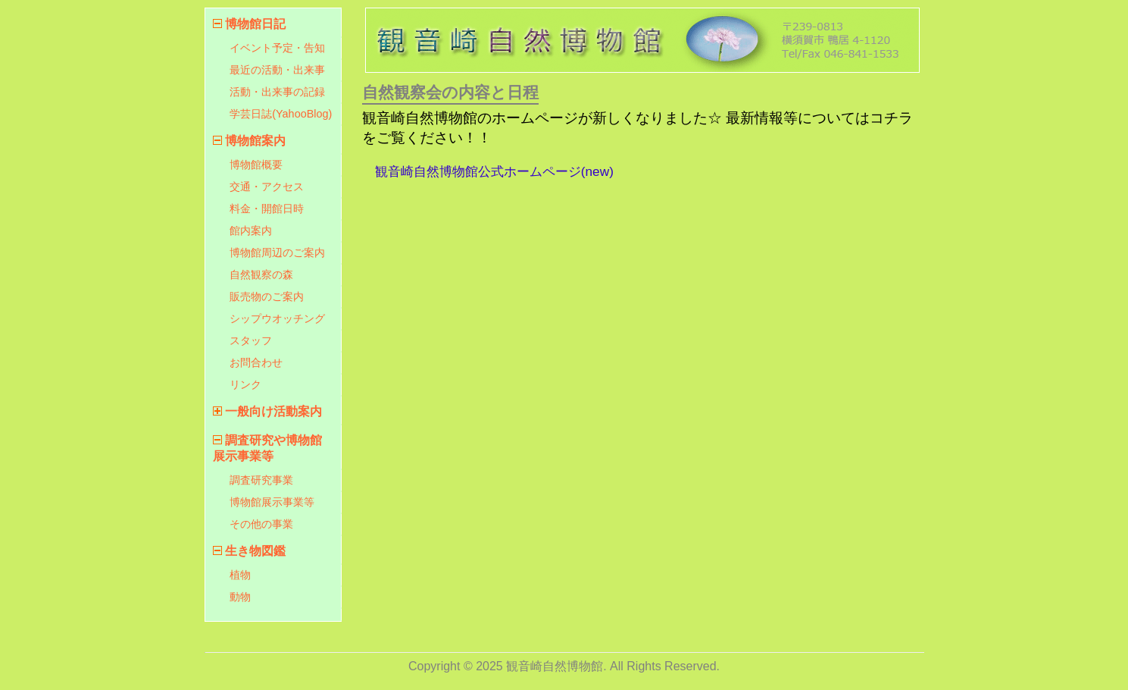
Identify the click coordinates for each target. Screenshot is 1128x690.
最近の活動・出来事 (277, 70)
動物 (240, 597)
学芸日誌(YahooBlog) (281, 114)
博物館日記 (255, 23)
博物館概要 (256, 164)
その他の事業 (261, 524)
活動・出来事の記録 (277, 92)
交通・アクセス (267, 186)
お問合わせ (256, 362)
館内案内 (251, 230)
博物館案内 (255, 140)
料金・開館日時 (267, 208)
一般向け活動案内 (273, 411)
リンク (245, 384)
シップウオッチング (277, 318)
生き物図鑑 (255, 550)
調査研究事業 (261, 480)
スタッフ (251, 340)
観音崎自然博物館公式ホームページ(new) (494, 171)
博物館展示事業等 (272, 502)
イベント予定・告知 (277, 48)
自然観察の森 (261, 274)
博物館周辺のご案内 (277, 252)
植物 (240, 575)
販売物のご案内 (267, 296)
